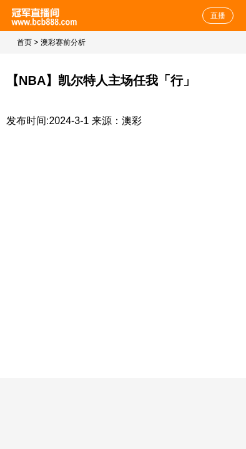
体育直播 (45, 15)
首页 (24, 42)
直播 (217, 15)
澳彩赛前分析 (63, 42)
